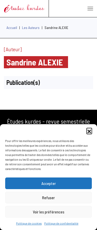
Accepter (48, 183)
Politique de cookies (29, 223)
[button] (89, 130)
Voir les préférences (48, 212)
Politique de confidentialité (61, 223)
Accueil (11, 27)
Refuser (48, 197)
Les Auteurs (31, 27)
